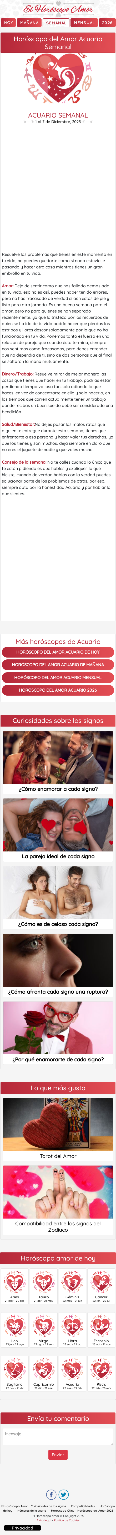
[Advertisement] (58, 189)
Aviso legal (44, 1520)
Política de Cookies (66, 1520)
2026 (107, 22)
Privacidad (22, 1528)
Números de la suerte (31, 1510)
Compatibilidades (83, 1506)
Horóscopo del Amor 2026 (95, 1510)
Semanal (56, 22)
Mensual (84, 22)
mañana (29, 22)
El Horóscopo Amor (14, 1506)
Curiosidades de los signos (48, 1506)
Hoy (8, 22)
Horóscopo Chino (62, 1510)
